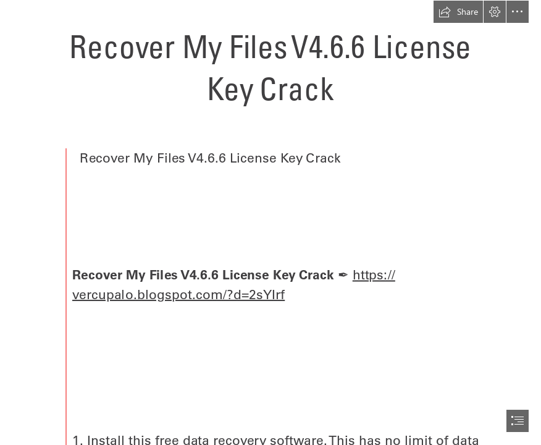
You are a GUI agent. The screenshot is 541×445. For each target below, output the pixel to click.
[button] (458, 12)
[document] (270, 222)
